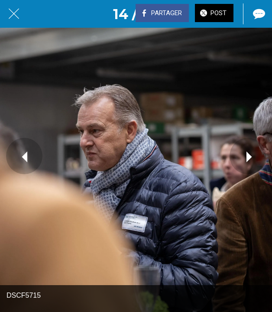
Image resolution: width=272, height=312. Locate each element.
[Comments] (258, 13)
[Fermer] (14, 14)
